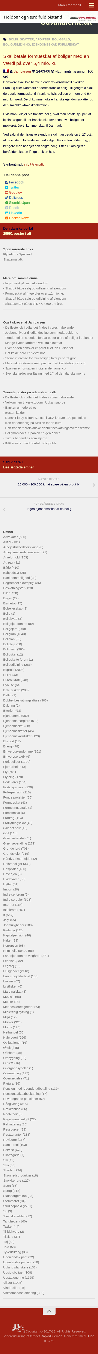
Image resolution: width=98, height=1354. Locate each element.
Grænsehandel (14, 838)
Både (7, 567)
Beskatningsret (14, 588)
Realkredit (11, 1114)
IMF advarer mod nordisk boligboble (30, 443)
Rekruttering (12, 1124)
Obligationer (12, 1042)
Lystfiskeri (10, 986)
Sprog (8, 1190)
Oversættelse (13, 1078)
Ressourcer (12, 1129)
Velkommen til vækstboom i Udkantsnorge (35, 402)
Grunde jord (12, 848)
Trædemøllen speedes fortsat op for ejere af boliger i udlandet (49, 337)
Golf (6, 833)
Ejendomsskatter (15, 731)
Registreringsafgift (16, 1119)
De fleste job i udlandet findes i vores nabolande (39, 327)
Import (8, 889)
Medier (8, 1001)
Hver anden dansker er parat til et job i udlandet (39, 348)
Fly (5, 772)
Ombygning (12, 1058)
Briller (7, 675)
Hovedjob (10, 874)
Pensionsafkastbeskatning (22, 1093)
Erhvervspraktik (14, 756)
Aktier (7, 542)
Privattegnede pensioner (21, 1099)
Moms (8, 1027)
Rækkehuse (12, 1109)
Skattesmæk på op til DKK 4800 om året (34, 303)
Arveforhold (12, 557)
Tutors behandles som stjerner (26, 438)
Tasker (8, 1226)
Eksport (9, 741)
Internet (9, 904)
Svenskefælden (14, 1216)
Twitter (12, 187)
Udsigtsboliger (13, 1272)
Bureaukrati (12, 680)
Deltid (7, 695)
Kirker (7, 940)
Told (6, 1247)
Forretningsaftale (15, 807)
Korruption (11, 945)
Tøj (6, 1242)
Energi (8, 746)
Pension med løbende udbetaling (27, 1088)
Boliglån (9, 639)
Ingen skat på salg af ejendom (26, 283)
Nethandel (11, 1032)
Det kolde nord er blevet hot (25, 353)
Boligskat (10, 654)
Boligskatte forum (16, 659)
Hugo (90, 1336)
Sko (6, 1165)
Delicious (14, 197)
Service (9, 1150)
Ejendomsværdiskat (17, 736)
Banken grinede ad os (20, 407)
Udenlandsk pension (18, 1262)
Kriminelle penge (15, 950)
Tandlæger (11, 1221)
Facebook (14, 182)
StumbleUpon (17, 203)
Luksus (8, 981)
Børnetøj (10, 603)
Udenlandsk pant (15, 1257)
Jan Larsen (22, 71)
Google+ (13, 192)
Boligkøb (10, 634)
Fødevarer (11, 782)
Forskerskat (12, 812)
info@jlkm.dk (34, 164)
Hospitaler (11, 869)
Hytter (8, 884)
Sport (7, 1185)
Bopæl (8, 669)
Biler (7, 593)
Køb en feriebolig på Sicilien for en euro (33, 423)
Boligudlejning (13, 664)
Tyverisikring (12, 1252)
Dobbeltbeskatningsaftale (21, 700)
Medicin (9, 996)
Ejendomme (12, 715)
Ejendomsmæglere (17, 721)
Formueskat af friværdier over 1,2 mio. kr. (34, 293)
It (4, 915)
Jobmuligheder (14, 925)
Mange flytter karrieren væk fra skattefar (33, 343)
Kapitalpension (14, 935)
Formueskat (12, 802)
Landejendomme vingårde (22, 956)
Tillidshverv (11, 1231)
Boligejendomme (15, 623)
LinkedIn (13, 213)
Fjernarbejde (12, 767)
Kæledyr (9, 930)
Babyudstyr (11, 572)
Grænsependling (15, 843)
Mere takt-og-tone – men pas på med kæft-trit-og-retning (45, 363)
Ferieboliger (12, 761)
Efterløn (9, 710)
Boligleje (9, 644)
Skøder (9, 1170)
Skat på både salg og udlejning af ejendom (35, 288)
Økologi (9, 1047)
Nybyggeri (11, 1037)
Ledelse (9, 961)
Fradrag (9, 818)
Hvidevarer (11, 879)
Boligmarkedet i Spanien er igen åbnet (32, 433)
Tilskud (8, 1236)
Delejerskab (12, 690)
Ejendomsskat (13, 726)
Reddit (12, 208)
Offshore (9, 1053)
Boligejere (10, 629)
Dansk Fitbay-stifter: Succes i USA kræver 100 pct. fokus (45, 417)
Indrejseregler (13, 899)
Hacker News (17, 218)
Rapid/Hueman (51, 1336)
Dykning (9, 705)
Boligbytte (10, 618)
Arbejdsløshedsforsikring (21, 547)
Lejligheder (11, 971)
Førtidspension (14, 787)
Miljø (7, 1017)
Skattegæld (11, 1155)
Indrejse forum (14, 894)
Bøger (8, 598)
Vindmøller (11, 1288)
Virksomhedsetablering (20, 1293)
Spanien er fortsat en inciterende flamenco (35, 368)
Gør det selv (12, 828)
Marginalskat (12, 991)
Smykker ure (12, 1180)
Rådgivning (11, 1104)
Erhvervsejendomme (18, 751)
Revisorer (10, 1139)
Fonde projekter (15, 797)
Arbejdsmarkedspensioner (22, 552)
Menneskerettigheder (18, 1007)
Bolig (7, 613)
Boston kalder (15, 412)
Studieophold (13, 1206)
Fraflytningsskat (15, 823)
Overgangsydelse (16, 1068)
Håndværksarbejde (17, 858)
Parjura (9, 1083)
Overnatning (12, 1073)
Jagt (6, 920)
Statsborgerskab (15, 1196)
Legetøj (9, 966)
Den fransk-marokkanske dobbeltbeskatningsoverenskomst (47, 428)
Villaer (8, 1282)
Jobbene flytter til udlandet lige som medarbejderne (41, 332)
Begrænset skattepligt (19, 583)
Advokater (11, 537)
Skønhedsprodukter (17, 1175)
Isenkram (10, 910)
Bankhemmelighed (17, 578)
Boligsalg (10, 649)
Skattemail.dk (13, 259)
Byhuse (9, 685)
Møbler (8, 1022)
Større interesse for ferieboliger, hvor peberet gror (40, 358)
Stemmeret (11, 1201)
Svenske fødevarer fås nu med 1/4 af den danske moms (45, 373)
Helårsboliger (13, 864)
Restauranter (13, 1134)
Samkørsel (11, 1144)
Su (5, 1211)
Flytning (9, 777)
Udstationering (14, 1277)
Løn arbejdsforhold (17, 976)
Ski (6, 1160)
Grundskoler (12, 853)
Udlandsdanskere (16, 1267)
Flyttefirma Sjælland (17, 254)
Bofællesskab (13, 608)
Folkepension (13, 792)
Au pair (8, 562)
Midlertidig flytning (16, 1012)
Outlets (8, 1063)
